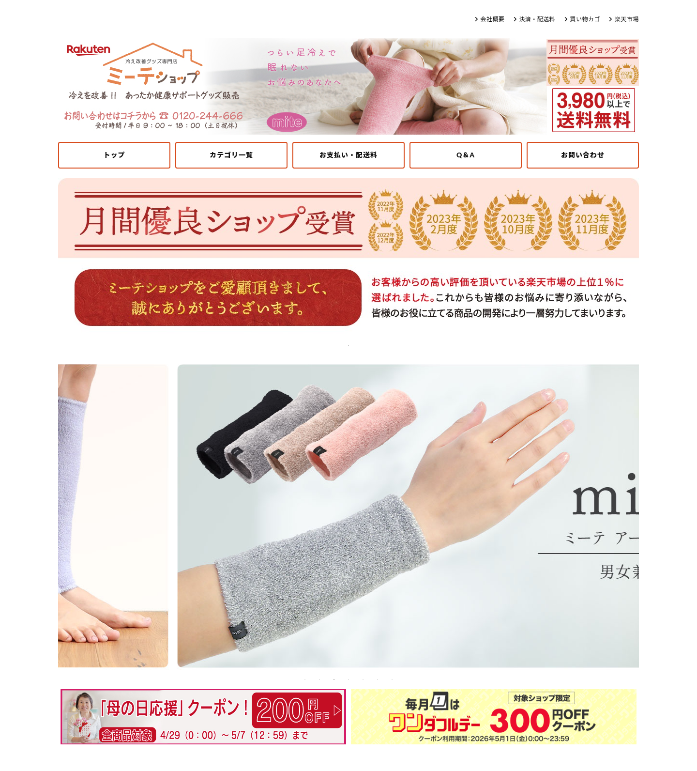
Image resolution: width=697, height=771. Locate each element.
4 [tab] (348, 679)
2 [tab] (319, 679)
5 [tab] (363, 679)
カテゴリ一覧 (231, 155)
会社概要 (492, 19)
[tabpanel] (348, 258)
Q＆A (465, 155)
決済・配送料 (537, 19)
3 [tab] (334, 679)
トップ (114, 155)
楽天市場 (627, 19)
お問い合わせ (583, 155)
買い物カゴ (585, 19)
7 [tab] (392, 679)
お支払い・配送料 (348, 155)
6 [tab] (377, 679)
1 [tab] (348, 345)
